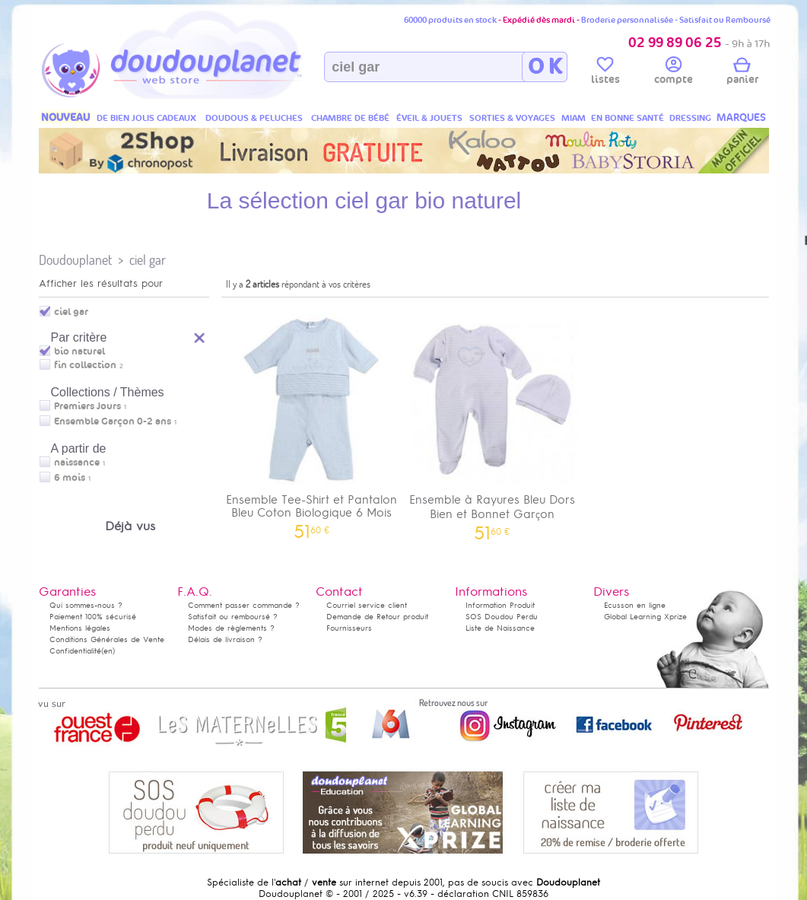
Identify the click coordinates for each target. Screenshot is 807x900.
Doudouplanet (75, 260)
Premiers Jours (87, 406)
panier (742, 73)
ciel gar (147, 260)
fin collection (85, 365)
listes (605, 73)
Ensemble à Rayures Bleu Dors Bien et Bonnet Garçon (492, 421)
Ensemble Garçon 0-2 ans (112, 421)
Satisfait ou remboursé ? (233, 616)
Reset (200, 336)
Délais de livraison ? (225, 639)
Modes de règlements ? (231, 628)
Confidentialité (75, 651)
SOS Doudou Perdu (501, 616)
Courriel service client (366, 605)
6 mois (69, 478)
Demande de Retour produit (377, 616)
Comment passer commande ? (244, 605)
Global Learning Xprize (645, 616)
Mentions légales (79, 628)
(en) (108, 651)
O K (545, 67)
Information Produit (500, 605)
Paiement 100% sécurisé (92, 616)
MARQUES (741, 117)
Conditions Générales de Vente (106, 639)
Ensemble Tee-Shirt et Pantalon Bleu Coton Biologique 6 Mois (311, 421)
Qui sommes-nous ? (85, 605)
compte (673, 73)
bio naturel (79, 351)
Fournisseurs (349, 628)
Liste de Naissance (500, 628)
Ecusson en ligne (635, 605)
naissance (77, 462)
